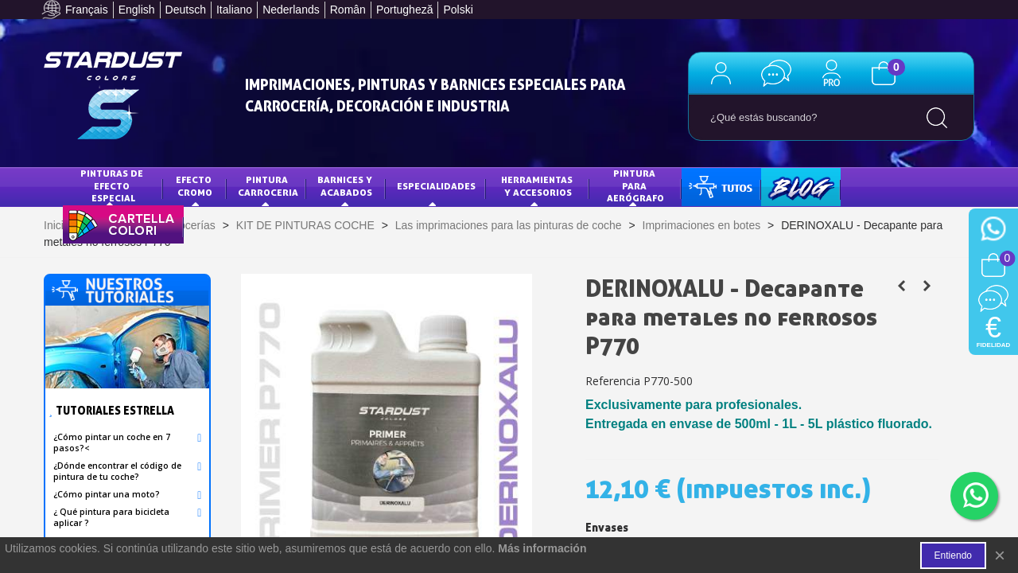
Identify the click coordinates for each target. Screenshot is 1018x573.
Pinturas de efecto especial (113, 185)
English (137, 9)
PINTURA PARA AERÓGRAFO (635, 185)
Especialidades (436, 186)
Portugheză (404, 9)
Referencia (612, 380)
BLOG (785, 186)
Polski (457, 9)
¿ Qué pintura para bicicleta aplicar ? (111, 517)
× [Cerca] (999, 555)
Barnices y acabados (346, 185)
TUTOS (709, 186)
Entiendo (953, 555)
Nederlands (291, 9)
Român (348, 9)
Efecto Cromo (195, 185)
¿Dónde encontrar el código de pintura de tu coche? (117, 471)
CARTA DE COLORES (119, 223)
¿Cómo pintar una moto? (106, 494)
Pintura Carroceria (268, 185)
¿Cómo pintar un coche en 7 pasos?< (111, 442)
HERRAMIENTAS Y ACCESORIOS (538, 185)
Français (86, 9)
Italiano (234, 9)
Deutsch (185, 9)
